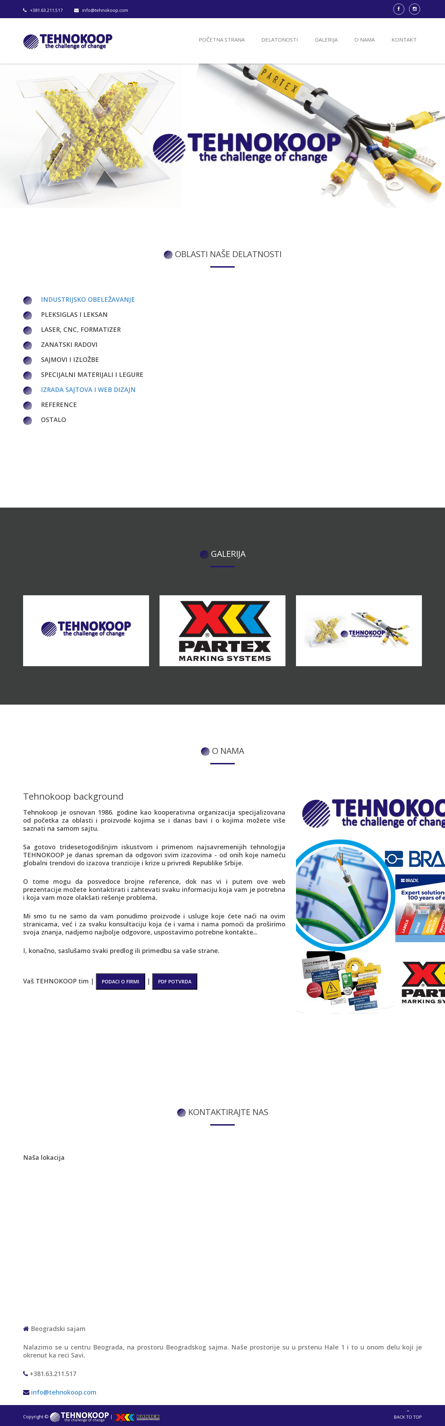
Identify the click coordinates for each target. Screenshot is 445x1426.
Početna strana (222, 39)
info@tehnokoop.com (64, 1392)
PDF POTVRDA (174, 981)
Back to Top (408, 1414)
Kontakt (404, 39)
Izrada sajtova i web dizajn (88, 389)
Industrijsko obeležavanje (88, 299)
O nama (364, 39)
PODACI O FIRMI (120, 981)
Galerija (326, 39)
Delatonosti (279, 39)
